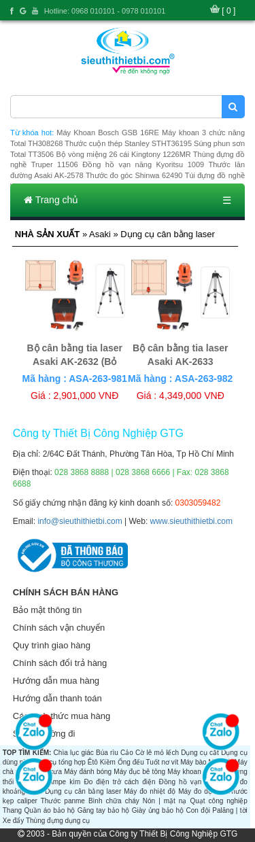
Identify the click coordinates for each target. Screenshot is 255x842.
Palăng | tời (229, 810)
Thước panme (63, 801)
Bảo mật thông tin (47, 610)
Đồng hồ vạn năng (189, 782)
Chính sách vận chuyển (59, 627)
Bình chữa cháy (113, 801)
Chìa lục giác (74, 752)
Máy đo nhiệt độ (149, 791)
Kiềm (108, 762)
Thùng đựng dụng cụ (58, 820)
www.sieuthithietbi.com (191, 521)
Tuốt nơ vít (162, 762)
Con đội (198, 810)
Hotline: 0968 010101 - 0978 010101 (105, 11)
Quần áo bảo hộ (49, 810)
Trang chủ (51, 199)
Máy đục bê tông (139, 771)
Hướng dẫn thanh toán (57, 698)
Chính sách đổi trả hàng (60, 663)
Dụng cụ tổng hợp (58, 762)
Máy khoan (184, 771)
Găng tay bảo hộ (104, 810)
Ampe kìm (64, 782)
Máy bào (193, 762)
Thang (12, 810)
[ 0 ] (228, 11)
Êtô (93, 762)
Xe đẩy (13, 820)
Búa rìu (107, 752)
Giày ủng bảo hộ (158, 810)
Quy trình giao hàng (51, 645)
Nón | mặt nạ (165, 801)
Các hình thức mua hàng (61, 716)
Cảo (126, 752)
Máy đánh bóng (88, 771)
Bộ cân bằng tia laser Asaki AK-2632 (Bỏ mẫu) (74, 362)
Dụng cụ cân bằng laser (83, 791)
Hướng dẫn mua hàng (56, 681)
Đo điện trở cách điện (119, 782)
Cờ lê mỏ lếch (157, 752)
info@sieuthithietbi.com (79, 521)
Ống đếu (131, 762)
